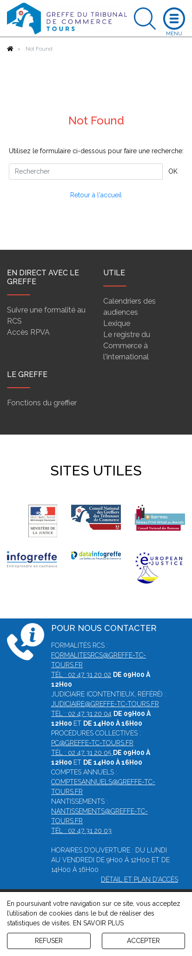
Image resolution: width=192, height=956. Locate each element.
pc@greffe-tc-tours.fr (92, 743)
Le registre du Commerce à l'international (126, 345)
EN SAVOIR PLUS (98, 923)
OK (173, 171)
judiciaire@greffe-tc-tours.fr (105, 704)
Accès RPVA (28, 332)
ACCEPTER (143, 940)
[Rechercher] (86, 171)
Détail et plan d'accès (139, 879)
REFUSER (49, 940)
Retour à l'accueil (96, 195)
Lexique (116, 323)
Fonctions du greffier (42, 402)
